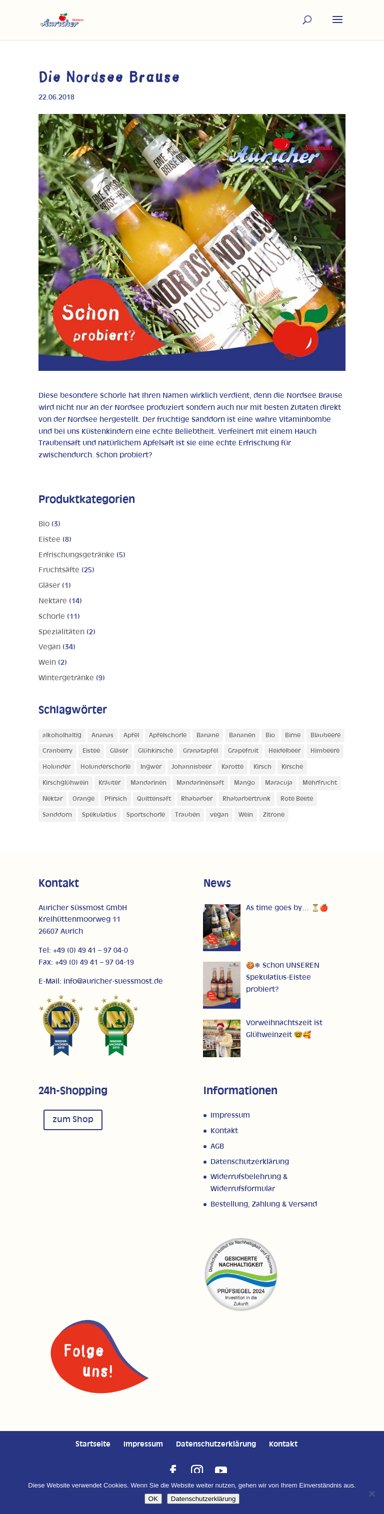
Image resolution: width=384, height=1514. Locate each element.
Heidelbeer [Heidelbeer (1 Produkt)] (284, 751)
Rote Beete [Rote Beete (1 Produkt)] (296, 799)
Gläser (49, 585)
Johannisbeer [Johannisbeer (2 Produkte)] (192, 767)
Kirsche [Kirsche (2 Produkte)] (292, 767)
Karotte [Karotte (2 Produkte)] (233, 767)
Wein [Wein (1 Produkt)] (245, 815)
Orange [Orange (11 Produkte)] (83, 799)
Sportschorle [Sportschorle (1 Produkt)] (145, 815)
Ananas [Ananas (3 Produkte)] (103, 735)
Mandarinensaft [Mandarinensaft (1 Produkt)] (200, 783)
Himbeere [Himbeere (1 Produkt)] (325, 751)
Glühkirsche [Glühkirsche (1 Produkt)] (155, 751)
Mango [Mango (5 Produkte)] (244, 783)
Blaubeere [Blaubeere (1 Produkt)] (325, 735)
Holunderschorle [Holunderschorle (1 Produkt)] (105, 767)
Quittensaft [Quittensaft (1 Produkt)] (154, 799)
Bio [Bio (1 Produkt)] (270, 735)
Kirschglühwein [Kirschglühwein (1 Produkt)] (65, 783)
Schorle (51, 616)
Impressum (230, 1115)
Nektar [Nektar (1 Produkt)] (52, 799)
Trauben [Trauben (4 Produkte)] (187, 815)
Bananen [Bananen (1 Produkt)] (242, 735)
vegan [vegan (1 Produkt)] (219, 815)
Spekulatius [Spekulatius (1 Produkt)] (99, 815)
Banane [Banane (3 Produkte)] (207, 735)
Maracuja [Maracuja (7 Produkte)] (278, 783)
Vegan (49, 647)
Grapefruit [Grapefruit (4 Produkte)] (243, 751)
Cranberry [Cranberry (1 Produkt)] (57, 751)
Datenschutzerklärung (249, 1162)
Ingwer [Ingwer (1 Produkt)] (151, 767)
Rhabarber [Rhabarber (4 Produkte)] (196, 799)
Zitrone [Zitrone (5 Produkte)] (273, 815)
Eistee (49, 539)
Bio (44, 524)
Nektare (52, 601)
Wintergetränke (66, 678)
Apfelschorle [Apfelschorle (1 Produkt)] (167, 735)
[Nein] (371, 1494)
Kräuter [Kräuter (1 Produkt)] (109, 783)
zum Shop (73, 1119)
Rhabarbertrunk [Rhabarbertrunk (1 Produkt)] (246, 799)
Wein (47, 662)
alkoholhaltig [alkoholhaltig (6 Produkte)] (62, 735)
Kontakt (224, 1131)
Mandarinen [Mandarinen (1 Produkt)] (148, 783)
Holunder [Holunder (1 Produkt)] (56, 767)
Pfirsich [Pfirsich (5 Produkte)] (115, 799)
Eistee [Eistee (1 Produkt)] (91, 751)
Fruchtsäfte (59, 570)
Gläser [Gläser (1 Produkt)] (119, 751)
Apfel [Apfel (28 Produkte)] (131, 735)
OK (153, 1499)
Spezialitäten (61, 632)
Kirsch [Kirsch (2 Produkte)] (263, 767)
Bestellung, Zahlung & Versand (263, 1204)
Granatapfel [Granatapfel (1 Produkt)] (200, 751)
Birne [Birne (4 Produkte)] (292, 735)
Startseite (93, 1444)
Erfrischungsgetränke (76, 555)
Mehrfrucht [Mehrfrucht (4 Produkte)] (319, 783)
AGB (217, 1146)
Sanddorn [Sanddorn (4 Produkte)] (57, 815)
